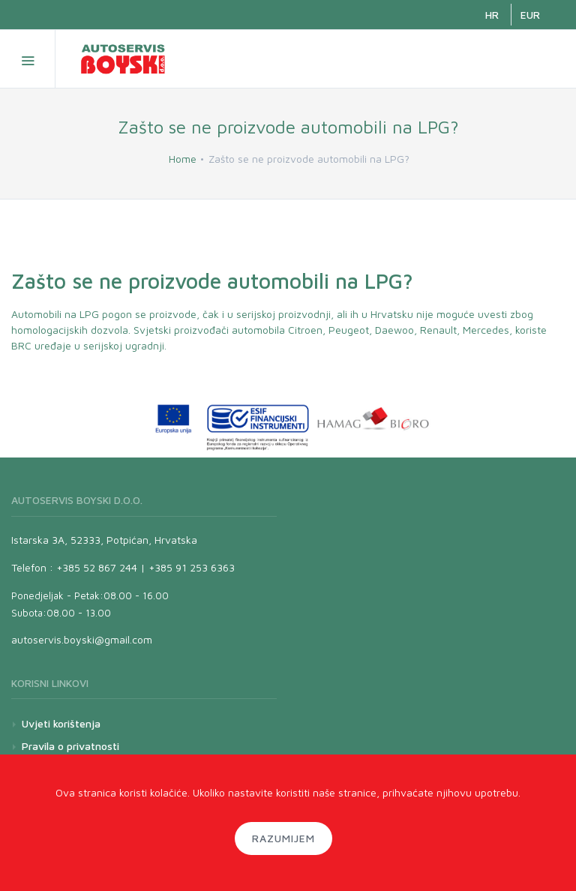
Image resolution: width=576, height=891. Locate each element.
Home (182, 158)
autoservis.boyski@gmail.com (81, 639)
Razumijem (283, 838)
